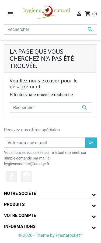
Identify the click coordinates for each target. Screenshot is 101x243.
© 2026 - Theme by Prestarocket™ (50, 235)
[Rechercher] (50, 29)
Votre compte (20, 215)
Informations (20, 226)
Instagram (26, 176)
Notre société (20, 193)
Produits (14, 204)
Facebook (11, 176)
